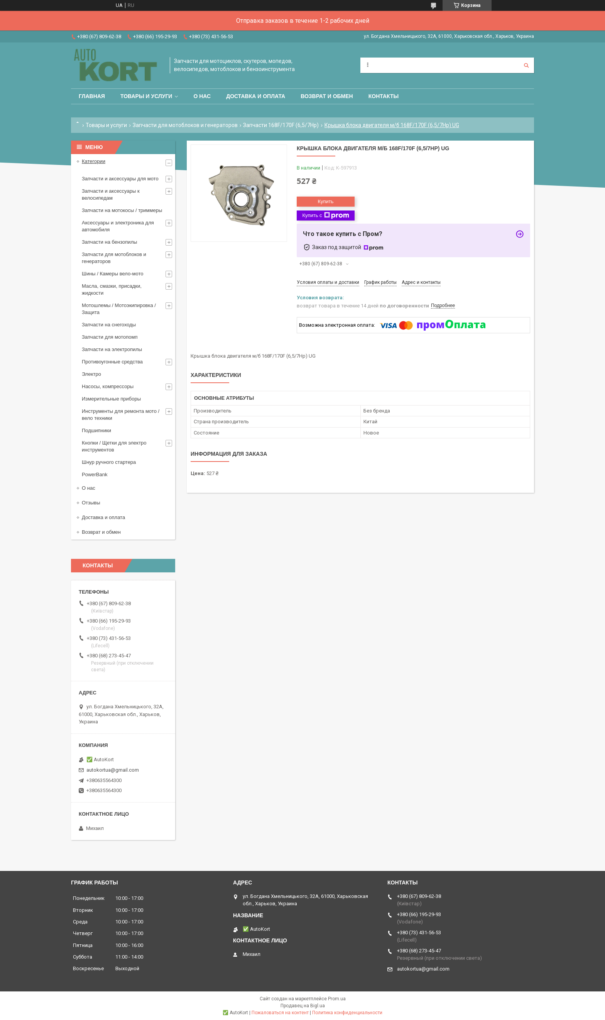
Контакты (383, 96)
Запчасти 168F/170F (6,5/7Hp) (281, 125)
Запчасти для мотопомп (109, 337)
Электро (91, 374)
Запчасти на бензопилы (109, 242)
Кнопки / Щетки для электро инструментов (114, 446)
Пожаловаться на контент (280, 1012)
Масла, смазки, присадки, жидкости (112, 289)
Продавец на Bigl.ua (303, 1005)
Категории (93, 161)
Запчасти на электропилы (112, 349)
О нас (202, 96)
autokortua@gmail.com (112, 770)
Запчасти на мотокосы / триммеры (122, 210)
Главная (92, 96)
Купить (325, 201)
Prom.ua (337, 998)
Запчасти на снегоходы (109, 325)
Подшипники (96, 430)
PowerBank (94, 474)
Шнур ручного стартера (109, 462)
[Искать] (526, 65)
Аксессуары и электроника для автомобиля (118, 226)
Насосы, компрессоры (108, 386)
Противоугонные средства (112, 362)
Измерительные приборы (111, 399)
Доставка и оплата (255, 96)
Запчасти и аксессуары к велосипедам (111, 194)
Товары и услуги (146, 96)
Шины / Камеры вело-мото (112, 274)
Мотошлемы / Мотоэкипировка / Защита (119, 308)
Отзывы (91, 503)
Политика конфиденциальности (347, 1012)
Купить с (325, 215)
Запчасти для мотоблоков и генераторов (185, 125)
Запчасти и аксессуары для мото (120, 179)
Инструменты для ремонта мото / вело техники (120, 414)
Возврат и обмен (327, 96)
